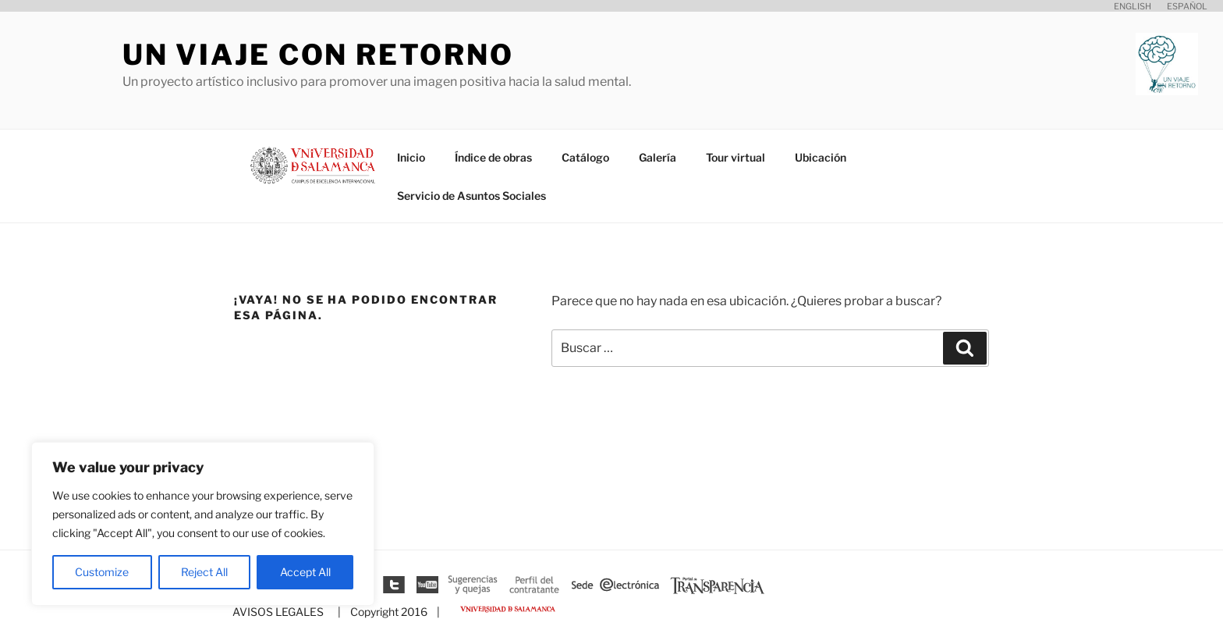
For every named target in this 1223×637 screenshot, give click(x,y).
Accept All (305, 571)
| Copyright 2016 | (386, 611)
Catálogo (585, 157)
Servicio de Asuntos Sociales (471, 195)
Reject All (204, 571)
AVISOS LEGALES (278, 611)
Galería (657, 157)
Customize (102, 571)
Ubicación (820, 157)
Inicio (411, 157)
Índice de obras (493, 157)
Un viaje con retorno (318, 54)
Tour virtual (735, 157)
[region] (202, 524)
